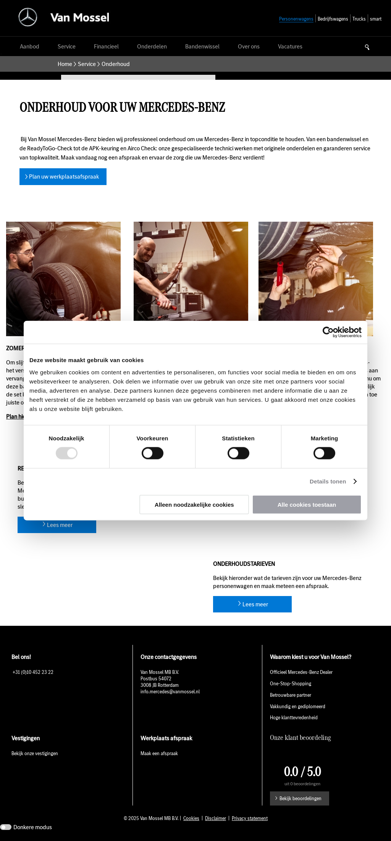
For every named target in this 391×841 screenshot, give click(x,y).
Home (65, 64)
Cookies (191, 818)
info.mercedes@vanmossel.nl (171, 691)
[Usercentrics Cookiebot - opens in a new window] (328, 332)
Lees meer (60, 525)
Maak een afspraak (159, 753)
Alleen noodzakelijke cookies (194, 504)
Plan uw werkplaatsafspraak (64, 176)
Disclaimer (215, 818)
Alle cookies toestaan (307, 504)
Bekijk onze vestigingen (34, 753)
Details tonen (328, 481)
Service (87, 64)
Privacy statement (250, 818)
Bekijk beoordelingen (301, 798)
